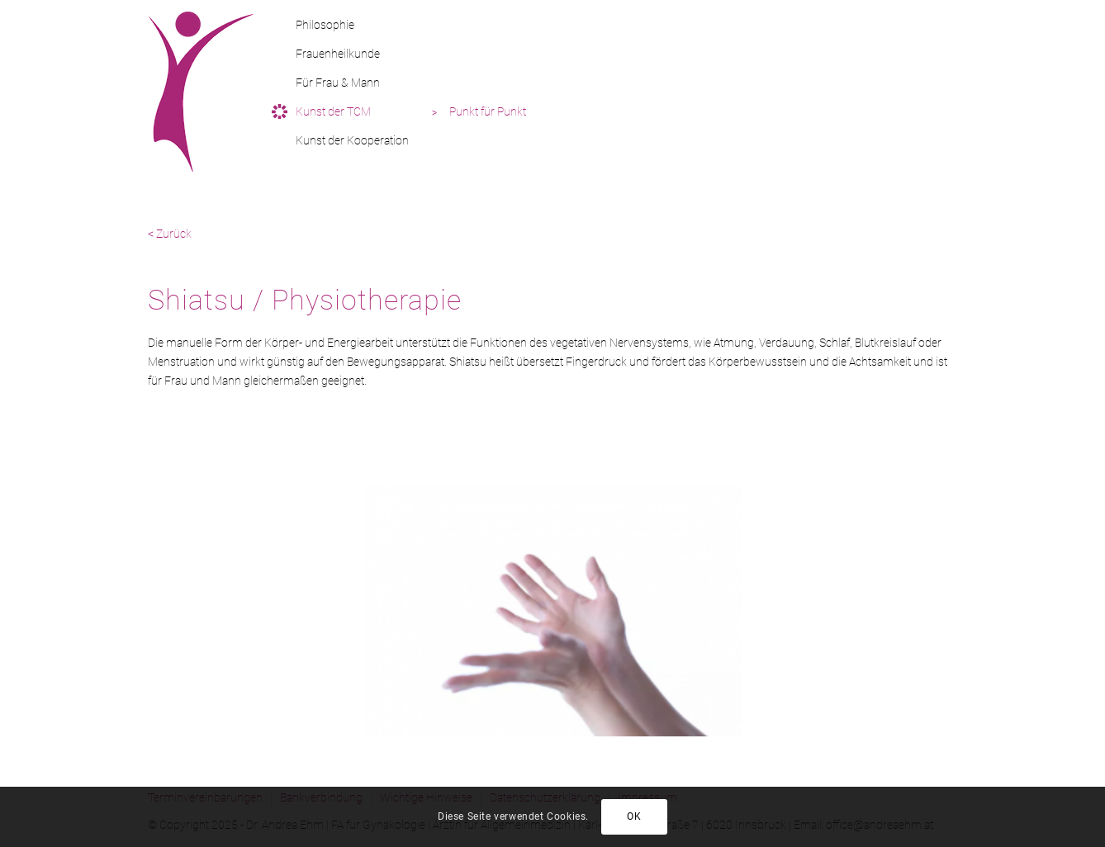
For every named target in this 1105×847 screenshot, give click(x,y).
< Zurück (170, 233)
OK (634, 816)
